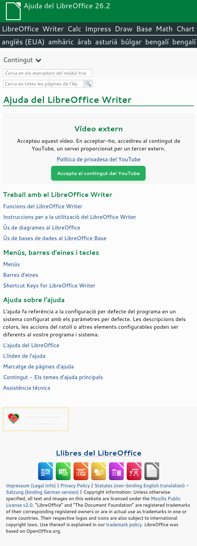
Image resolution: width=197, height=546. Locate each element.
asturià (106, 42)
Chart (185, 29)
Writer (53, 29)
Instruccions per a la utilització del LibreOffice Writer (69, 217)
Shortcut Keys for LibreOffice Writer (49, 285)
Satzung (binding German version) (42, 492)
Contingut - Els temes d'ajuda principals (53, 377)
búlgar (131, 42)
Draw (123, 29)
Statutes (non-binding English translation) (139, 485)
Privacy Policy (75, 485)
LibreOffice (20, 29)
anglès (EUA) (23, 42)
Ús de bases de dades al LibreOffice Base (54, 238)
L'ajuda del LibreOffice (31, 345)
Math (164, 29)
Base (144, 29)
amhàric (61, 42)
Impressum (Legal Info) (31, 485)
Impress (98, 29)
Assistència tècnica (26, 387)
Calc (74, 29)
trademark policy (124, 524)
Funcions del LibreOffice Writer (42, 206)
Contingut (18, 59)
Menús (11, 264)
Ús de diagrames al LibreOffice (41, 227)
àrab (84, 42)
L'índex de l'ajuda (24, 355)
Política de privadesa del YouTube (98, 159)
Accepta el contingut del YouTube (98, 173)
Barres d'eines (20, 274)
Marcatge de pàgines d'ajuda (38, 366)
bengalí (157, 42)
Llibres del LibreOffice (98, 453)
